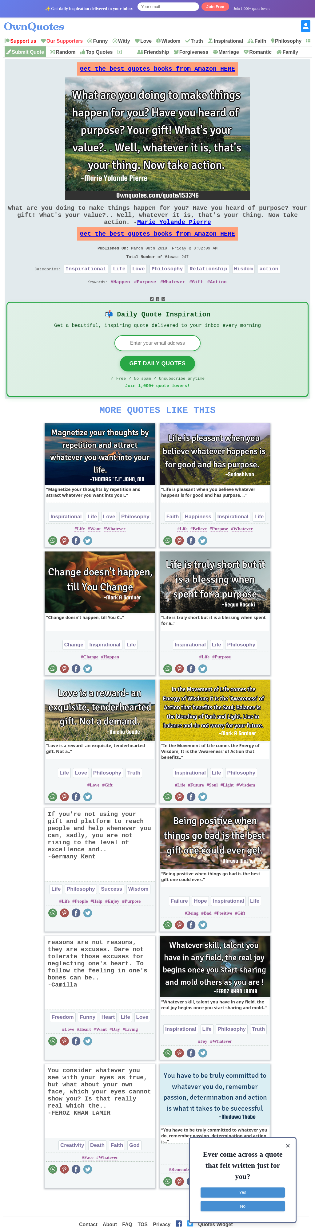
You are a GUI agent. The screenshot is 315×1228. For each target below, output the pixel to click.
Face (89, 1178)
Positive (224, 934)
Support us (23, 41)
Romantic (260, 52)
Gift (197, 296)
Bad (208, 934)
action (269, 282)
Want (95, 550)
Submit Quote (28, 52)
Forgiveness (193, 52)
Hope (200, 922)
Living (131, 1050)
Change (73, 666)
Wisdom (170, 41)
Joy (203, 1062)
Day (116, 1050)
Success (111, 910)
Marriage (228, 52)
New (127, 52)
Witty (124, 41)
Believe (200, 550)
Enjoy (113, 922)
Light (228, 806)
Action (218, 296)
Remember (182, 1190)
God (134, 1167)
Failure (179, 922)
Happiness (198, 538)
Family (290, 52)
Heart (108, 1039)
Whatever (174, 296)
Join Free (215, 6)
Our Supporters (64, 41)
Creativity (72, 1167)
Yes (242, 1191)
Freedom (63, 1039)
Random (65, 52)
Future (197, 806)
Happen (122, 296)
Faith (260, 41)
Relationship (208, 282)
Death (97, 1167)
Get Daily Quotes (157, 381)
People (81, 922)
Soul (213, 806)
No (242, 1204)
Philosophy (288, 41)
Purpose (146, 296)
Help (97, 922)
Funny (100, 41)
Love (146, 41)
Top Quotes (99, 52)
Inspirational (228, 41)
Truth (197, 41)
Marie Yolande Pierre (174, 229)
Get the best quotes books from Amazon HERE (157, 70)
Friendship (156, 52)
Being (192, 934)
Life (119, 282)
